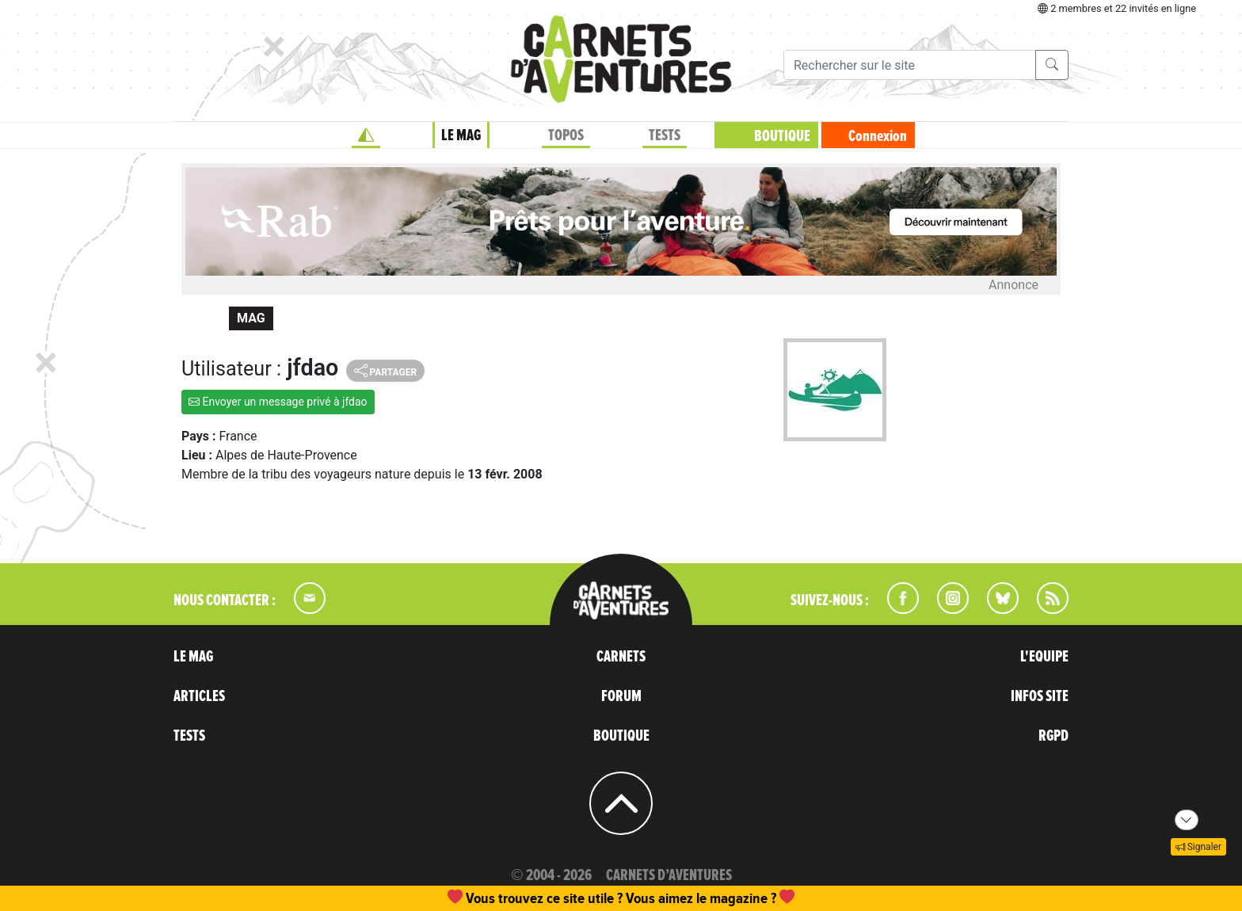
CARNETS (621, 657)
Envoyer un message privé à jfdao (278, 401)
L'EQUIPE (1044, 657)
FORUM (621, 696)
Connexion (877, 136)
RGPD (1053, 736)
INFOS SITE (1040, 696)
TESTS (664, 135)
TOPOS (566, 135)
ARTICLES (199, 696)
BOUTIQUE (782, 136)
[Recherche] (909, 65)
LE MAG (461, 135)
